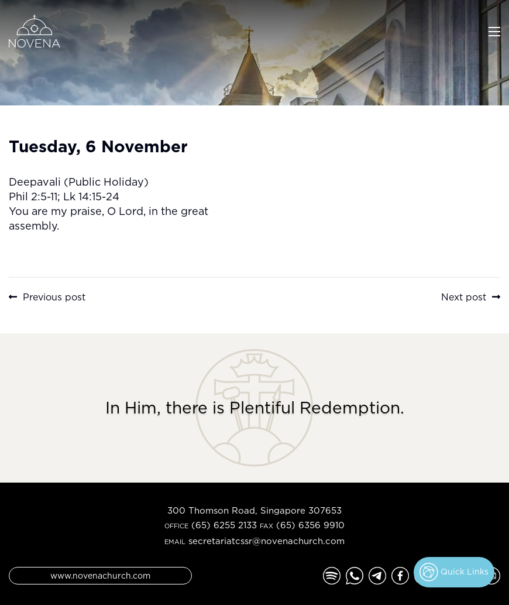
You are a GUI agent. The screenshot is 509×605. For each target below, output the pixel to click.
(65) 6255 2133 (224, 525)
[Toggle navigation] (494, 30)
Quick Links (454, 572)
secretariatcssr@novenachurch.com (266, 541)
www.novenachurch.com (100, 575)
